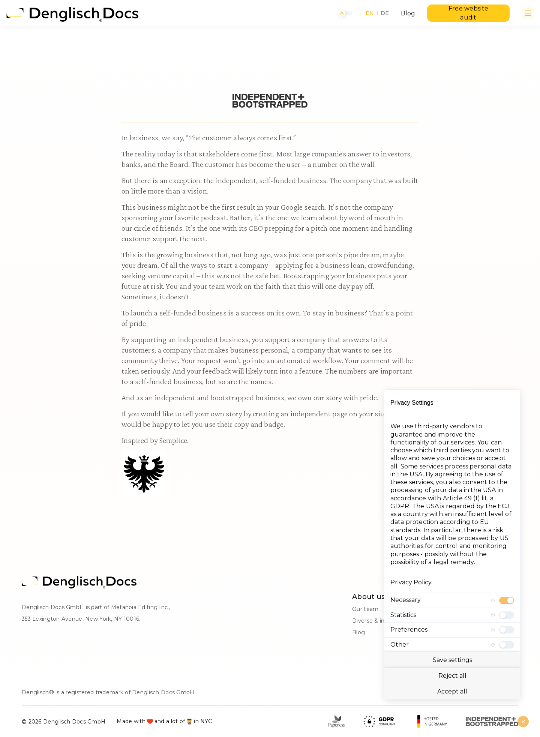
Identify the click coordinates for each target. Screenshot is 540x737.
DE (385, 13)
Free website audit (468, 13)
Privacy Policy (411, 582)
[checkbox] (506, 600)
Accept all (452, 691)
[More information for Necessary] (493, 600)
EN (370, 13)
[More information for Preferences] (493, 629)
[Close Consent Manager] (523, 721)
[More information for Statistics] (493, 615)
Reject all (452, 675)
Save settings (452, 659)
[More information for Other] (493, 644)
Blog (408, 13)
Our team (365, 609)
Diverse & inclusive (377, 620)
